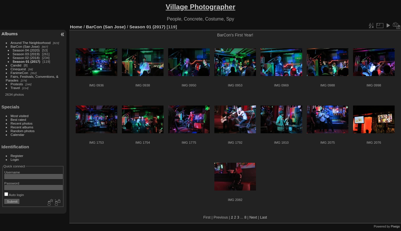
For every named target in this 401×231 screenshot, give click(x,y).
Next (253, 217)
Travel (15, 88)
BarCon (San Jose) (25, 46)
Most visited (20, 116)
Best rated (18, 119)
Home (76, 26)
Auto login (14, 195)
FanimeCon (19, 73)
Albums (9, 33)
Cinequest (18, 69)
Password (11, 183)
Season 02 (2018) (26, 58)
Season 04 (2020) (26, 50)
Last (263, 217)
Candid (16, 65)
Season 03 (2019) (26, 54)
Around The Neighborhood (31, 43)
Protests (17, 84)
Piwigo (395, 226)
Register (17, 156)
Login (15, 159)
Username (12, 172)
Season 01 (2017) (26, 61)
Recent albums (22, 127)
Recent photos (22, 123)
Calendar (18, 134)
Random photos (23, 131)
